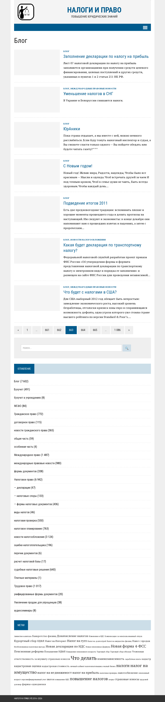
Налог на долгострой (97, 641)
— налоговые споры (25, 496)
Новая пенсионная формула (98, 647)
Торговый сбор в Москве (120, 652)
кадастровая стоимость (56, 666)
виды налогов (22, 512)
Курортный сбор (25, 641)
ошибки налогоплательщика (30, 545)
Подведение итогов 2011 (85, 203)
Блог (66, 51)
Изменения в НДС (96, 636)
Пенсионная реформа (28, 651)
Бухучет (18, 389)
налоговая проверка (25, 520)
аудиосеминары (23, 610)
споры (111, 679)
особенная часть (23, 446)
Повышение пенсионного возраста (81, 652)
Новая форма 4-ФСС (128, 646)
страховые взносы (127, 679)
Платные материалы (25, 577)
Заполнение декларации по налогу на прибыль (106, 56)
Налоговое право (24, 479)
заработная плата (133, 659)
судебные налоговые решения (31, 569)
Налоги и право (22, 698)
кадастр (146, 659)
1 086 (117, 330)
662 (59, 330)
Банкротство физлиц (44, 636)
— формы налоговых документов (33, 504)
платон (50, 679)
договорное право (24, 422)
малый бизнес (109, 666)
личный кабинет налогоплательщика (86, 666)
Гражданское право (25, 414)
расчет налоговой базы (27, 561)
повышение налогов (89, 678)
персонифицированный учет (33, 679)
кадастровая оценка (27, 666)
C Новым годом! (77, 165)
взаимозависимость (110, 659)
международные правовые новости (93, 88)
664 (83, 330)
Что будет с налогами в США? (90, 292)
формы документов (25, 471)
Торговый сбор (103, 652)
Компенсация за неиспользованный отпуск (123, 636)
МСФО (17, 406)
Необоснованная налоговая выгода (29, 647)
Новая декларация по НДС (65, 646)
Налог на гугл (77, 641)
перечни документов (26, 553)
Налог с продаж (141, 641)
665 (95, 330)
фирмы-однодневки (34, 684)
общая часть (21, 438)
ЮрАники (71, 128)
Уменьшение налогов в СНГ (88, 93)
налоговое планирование (28, 528)
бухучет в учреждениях (27, 397)
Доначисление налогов (72, 636)
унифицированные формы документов (36, 594)
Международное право (27, 455)
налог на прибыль (85, 673)
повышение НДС (62, 679)
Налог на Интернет (55, 641)
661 (47, 330)
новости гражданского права (30, 430)
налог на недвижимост (54, 673)
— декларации (22, 487)
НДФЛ (40, 641)
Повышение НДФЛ (55, 651)
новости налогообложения (88, 239)
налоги (123, 665)
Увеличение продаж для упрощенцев (35, 602)
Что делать (84, 658)
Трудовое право (23, 586)
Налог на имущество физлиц (119, 641)
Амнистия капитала (23, 636)
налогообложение (128, 672)
